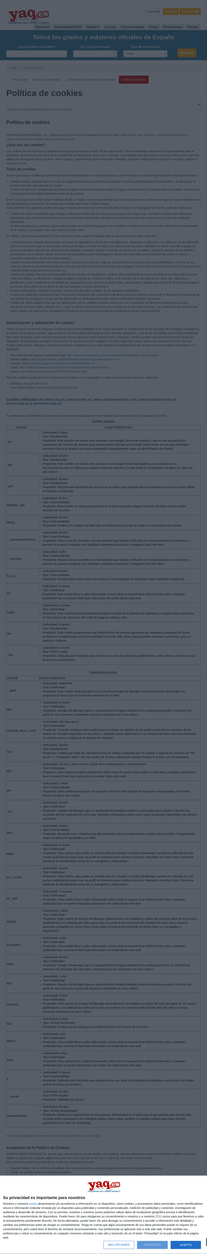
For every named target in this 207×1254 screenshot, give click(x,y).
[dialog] (103, 1215)
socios (33, 1203)
